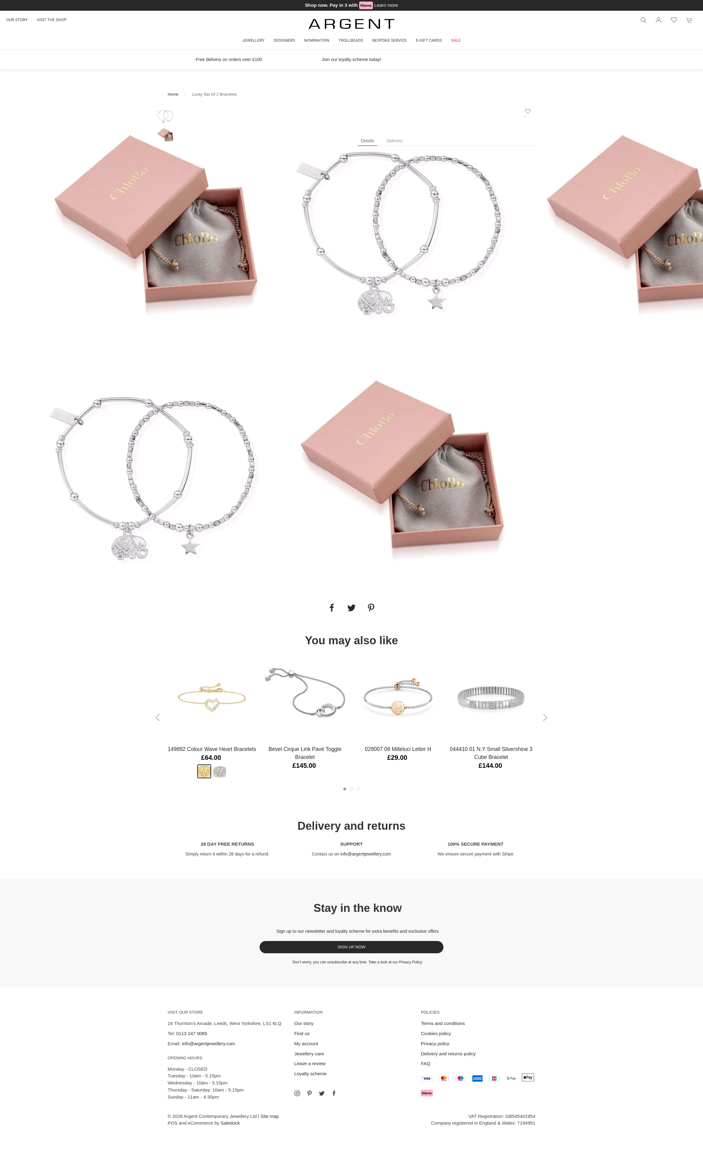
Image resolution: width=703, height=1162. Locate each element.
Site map (269, 1116)
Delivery (394, 140)
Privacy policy (435, 1043)
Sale (456, 40)
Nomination (316, 40)
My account (306, 1043)
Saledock (230, 1123)
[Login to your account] (658, 20)
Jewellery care (309, 1053)
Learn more (386, 5)
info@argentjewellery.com (365, 853)
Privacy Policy (410, 962)
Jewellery (253, 40)
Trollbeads (350, 40)
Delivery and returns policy (448, 1053)
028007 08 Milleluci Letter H (398, 749)
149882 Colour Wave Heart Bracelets (212, 749)
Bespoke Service (389, 40)
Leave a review (309, 1063)
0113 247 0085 (191, 1033)
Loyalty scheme (310, 1073)
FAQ (425, 1063)
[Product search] (643, 20)
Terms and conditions (443, 1023)
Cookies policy (436, 1033)
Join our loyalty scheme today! (351, 59)
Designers (284, 40)
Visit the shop (51, 19)
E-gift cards (429, 40)
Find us (302, 1033)
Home (173, 94)
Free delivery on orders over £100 (229, 59)
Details (367, 140)
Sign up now (352, 947)
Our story (17, 19)
